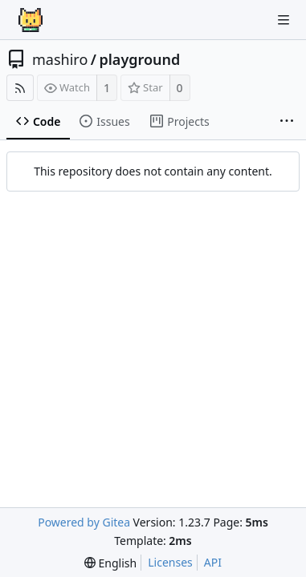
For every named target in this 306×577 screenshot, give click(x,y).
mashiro (60, 59)
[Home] (30, 20)
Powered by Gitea (84, 522)
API (213, 562)
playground (139, 59)
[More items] (287, 121)
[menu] (110, 563)
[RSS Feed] (20, 88)
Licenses (170, 562)
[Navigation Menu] (283, 20)
